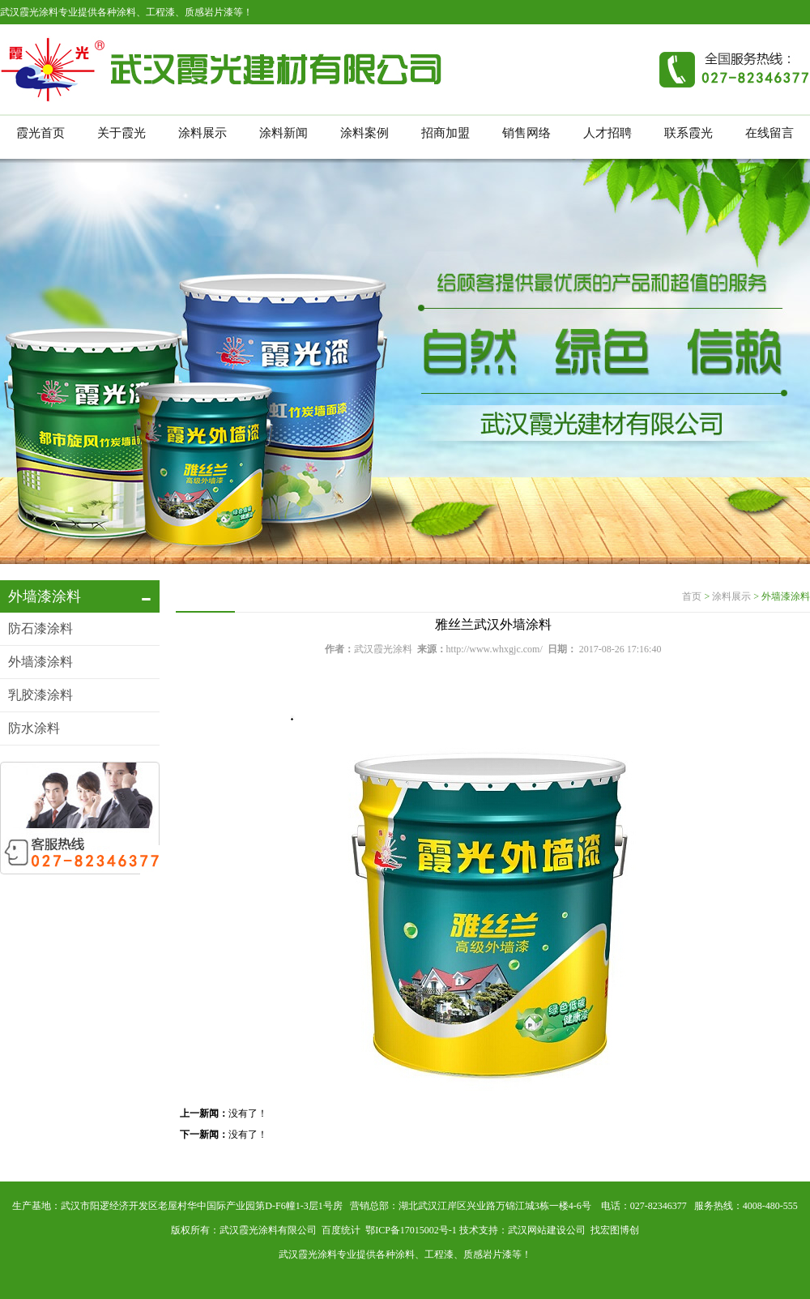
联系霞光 (688, 132)
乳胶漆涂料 (40, 695)
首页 (691, 596)
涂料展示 (202, 132)
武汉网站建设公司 (547, 1230)
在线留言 (769, 132)
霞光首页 (40, 132)
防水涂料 (34, 728)
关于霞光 (121, 132)
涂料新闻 (283, 132)
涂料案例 (364, 132)
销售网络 (526, 132)
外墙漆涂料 (40, 662)
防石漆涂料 (40, 628)
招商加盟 (445, 132)
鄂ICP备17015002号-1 (411, 1230)
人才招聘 (607, 132)
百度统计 (341, 1230)
